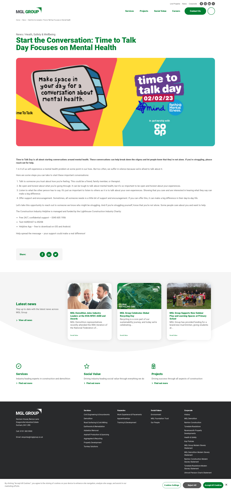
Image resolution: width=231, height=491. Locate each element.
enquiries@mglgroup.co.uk (32, 437)
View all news (24, 320)
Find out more (24, 383)
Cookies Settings (171, 485)
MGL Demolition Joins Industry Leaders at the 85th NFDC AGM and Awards (87, 316)
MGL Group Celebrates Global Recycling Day (134, 314)
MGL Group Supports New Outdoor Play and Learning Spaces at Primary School (188, 316)
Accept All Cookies (213, 485)
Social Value (74, 335)
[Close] (226, 484)
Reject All (192, 485)
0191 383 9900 (26, 431)
